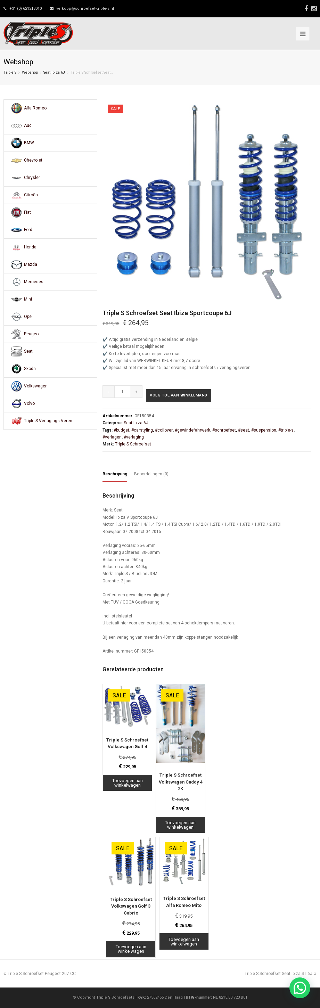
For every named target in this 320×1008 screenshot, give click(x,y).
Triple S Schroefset (133, 444)
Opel (28, 316)
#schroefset (224, 430)
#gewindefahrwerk (192, 430)
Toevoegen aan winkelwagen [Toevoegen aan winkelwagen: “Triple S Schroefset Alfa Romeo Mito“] (184, 941)
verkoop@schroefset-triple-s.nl (85, 8)
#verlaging (134, 437)
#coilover (164, 430)
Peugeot (32, 333)
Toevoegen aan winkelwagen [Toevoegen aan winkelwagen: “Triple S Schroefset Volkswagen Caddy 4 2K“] (180, 825)
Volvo (29, 403)
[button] (299, 987)
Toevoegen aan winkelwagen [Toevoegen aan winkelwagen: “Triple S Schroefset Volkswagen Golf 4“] (127, 783)
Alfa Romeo (35, 108)
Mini (28, 299)
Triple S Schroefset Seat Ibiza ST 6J (281, 973)
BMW (29, 142)
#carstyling (142, 430)
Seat (28, 351)
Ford (28, 229)
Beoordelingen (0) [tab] (151, 474)
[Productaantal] (122, 392)
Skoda (30, 368)
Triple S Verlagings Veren (48, 420)
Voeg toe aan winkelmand (178, 395)
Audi (28, 125)
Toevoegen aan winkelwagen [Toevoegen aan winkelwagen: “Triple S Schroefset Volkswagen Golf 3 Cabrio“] (131, 949)
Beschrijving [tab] (114, 474)
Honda (30, 247)
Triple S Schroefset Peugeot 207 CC (39, 973)
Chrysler (32, 177)
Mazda (30, 264)
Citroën (31, 194)
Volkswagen (36, 386)
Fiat (27, 212)
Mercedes (33, 281)
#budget (121, 430)
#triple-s (286, 430)
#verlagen (112, 437)
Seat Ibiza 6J (54, 72)
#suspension (263, 430)
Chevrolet (33, 160)
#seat (243, 430)
